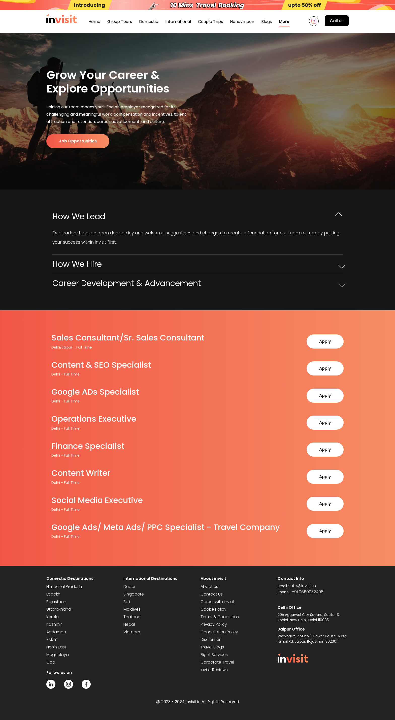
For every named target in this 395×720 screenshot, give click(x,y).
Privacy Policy (214, 624)
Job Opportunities (78, 141)
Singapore (133, 594)
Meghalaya (57, 655)
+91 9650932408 (307, 592)
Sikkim (51, 639)
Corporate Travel (217, 662)
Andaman (56, 632)
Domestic (148, 21)
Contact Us (212, 594)
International (178, 21)
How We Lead (78, 216)
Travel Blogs (212, 647)
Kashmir (54, 624)
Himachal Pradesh (64, 586)
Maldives (132, 609)
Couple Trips (210, 21)
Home (94, 21)
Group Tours (119, 21)
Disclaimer (210, 639)
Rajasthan (56, 602)
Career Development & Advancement (126, 283)
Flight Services (214, 655)
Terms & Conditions (220, 617)
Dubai (129, 586)
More (284, 21)
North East (56, 647)
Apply (325, 341)
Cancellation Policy (219, 632)
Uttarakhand (58, 609)
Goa (50, 662)
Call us (337, 21)
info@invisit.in (303, 586)
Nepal (129, 624)
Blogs (266, 21)
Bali (126, 602)
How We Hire (77, 264)
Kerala (52, 617)
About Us (209, 586)
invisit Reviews (214, 670)
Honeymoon (242, 21)
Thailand (132, 617)
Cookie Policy (213, 609)
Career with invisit (218, 602)
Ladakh (53, 594)
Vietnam (131, 632)
